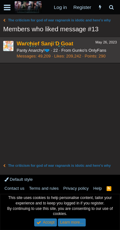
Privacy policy (76, 188)
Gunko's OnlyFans (89, 50)
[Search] (111, 7)
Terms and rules (44, 188)
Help (97, 188)
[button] (7, 7)
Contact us (14, 188)
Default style (18, 179)
